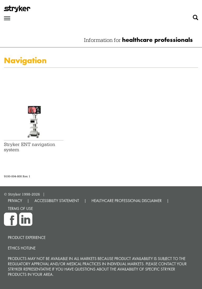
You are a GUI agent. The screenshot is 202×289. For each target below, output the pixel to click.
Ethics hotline (22, 248)
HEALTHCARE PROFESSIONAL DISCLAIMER (127, 200)
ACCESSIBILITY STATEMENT (56, 200)
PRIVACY (15, 200)
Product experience (27, 237)
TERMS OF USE (20, 208)
